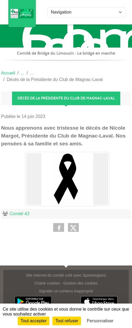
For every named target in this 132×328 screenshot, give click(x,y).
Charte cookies (47, 283)
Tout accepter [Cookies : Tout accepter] (33, 320)
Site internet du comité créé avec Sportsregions (66, 275)
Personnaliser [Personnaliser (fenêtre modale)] (100, 320)
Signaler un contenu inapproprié (66, 291)
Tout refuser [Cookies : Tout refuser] (66, 320)
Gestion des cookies (80, 283)
